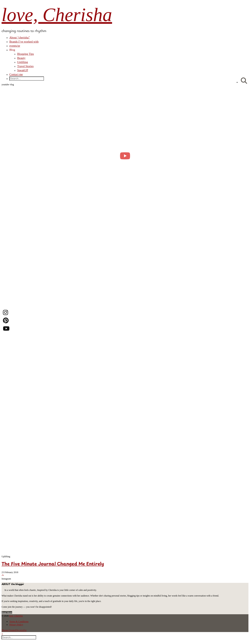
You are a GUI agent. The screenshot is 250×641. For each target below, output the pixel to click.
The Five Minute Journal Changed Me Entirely (53, 564)
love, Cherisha (57, 14)
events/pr (14, 45)
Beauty (21, 58)
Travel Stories (25, 66)
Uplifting (22, 62)
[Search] (244, 81)
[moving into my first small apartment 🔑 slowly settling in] (125, 155)
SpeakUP (22, 70)
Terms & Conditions (19, 621)
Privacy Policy (16, 624)
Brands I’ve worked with (24, 41)
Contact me (16, 74)
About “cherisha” (19, 37)
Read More (7, 612)
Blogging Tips (25, 53)
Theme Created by (14, 630)
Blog (12, 49)
